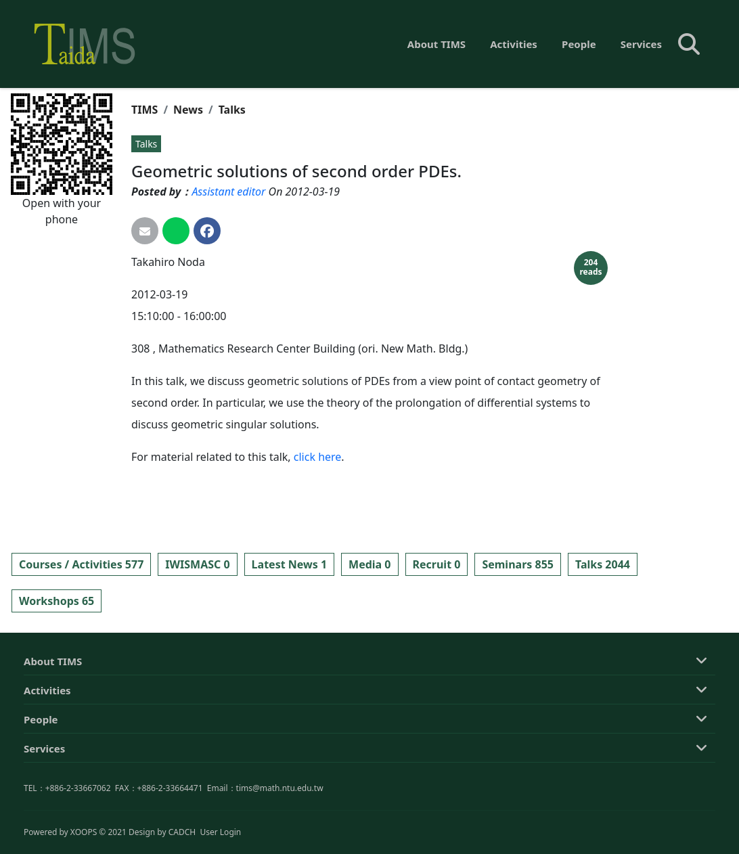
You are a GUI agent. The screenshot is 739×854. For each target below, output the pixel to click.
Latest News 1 (289, 564)
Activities (513, 44)
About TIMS (436, 44)
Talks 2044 (602, 564)
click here (318, 456)
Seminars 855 (518, 564)
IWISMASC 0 (197, 564)
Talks (232, 109)
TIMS (144, 109)
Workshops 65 (56, 600)
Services (641, 44)
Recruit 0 (437, 564)
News (188, 109)
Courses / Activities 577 (81, 564)
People (579, 44)
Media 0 (369, 564)
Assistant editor (228, 191)
